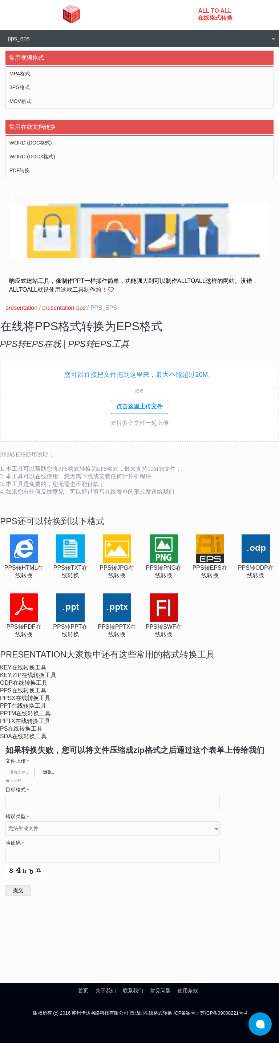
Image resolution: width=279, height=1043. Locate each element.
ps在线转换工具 (21, 729)
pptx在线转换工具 (25, 721)
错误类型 (17, 816)
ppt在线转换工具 (23, 706)
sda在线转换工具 (23, 736)
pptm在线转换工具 (25, 713)
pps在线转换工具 (23, 690)
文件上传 (17, 761)
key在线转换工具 (23, 667)
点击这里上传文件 (139, 406)
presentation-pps (63, 308)
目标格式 (17, 790)
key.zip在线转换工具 (28, 675)
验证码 (14, 843)
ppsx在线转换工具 (25, 698)
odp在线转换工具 (24, 683)
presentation (21, 308)
